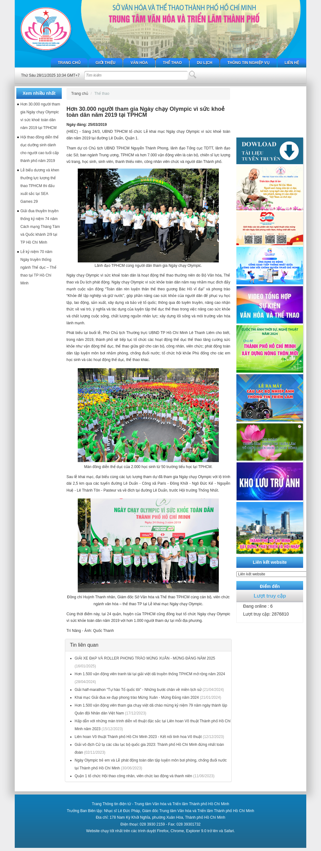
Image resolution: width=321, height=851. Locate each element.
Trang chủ (69, 63)
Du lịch (204, 63)
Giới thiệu (105, 63)
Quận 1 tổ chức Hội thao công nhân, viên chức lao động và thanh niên (133, 776)
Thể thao (172, 63)
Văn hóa (139, 63)
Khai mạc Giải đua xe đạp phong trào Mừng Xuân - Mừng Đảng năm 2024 (137, 697)
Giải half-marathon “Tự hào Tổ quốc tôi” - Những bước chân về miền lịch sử (138, 689)
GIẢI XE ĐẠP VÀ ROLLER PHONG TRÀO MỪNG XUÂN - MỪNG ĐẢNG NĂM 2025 (145, 658)
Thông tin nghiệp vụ (248, 63)
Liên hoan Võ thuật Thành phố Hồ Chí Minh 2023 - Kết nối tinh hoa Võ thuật (138, 737)
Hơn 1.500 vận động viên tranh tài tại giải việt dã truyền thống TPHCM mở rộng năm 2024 (150, 674)
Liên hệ (292, 63)
